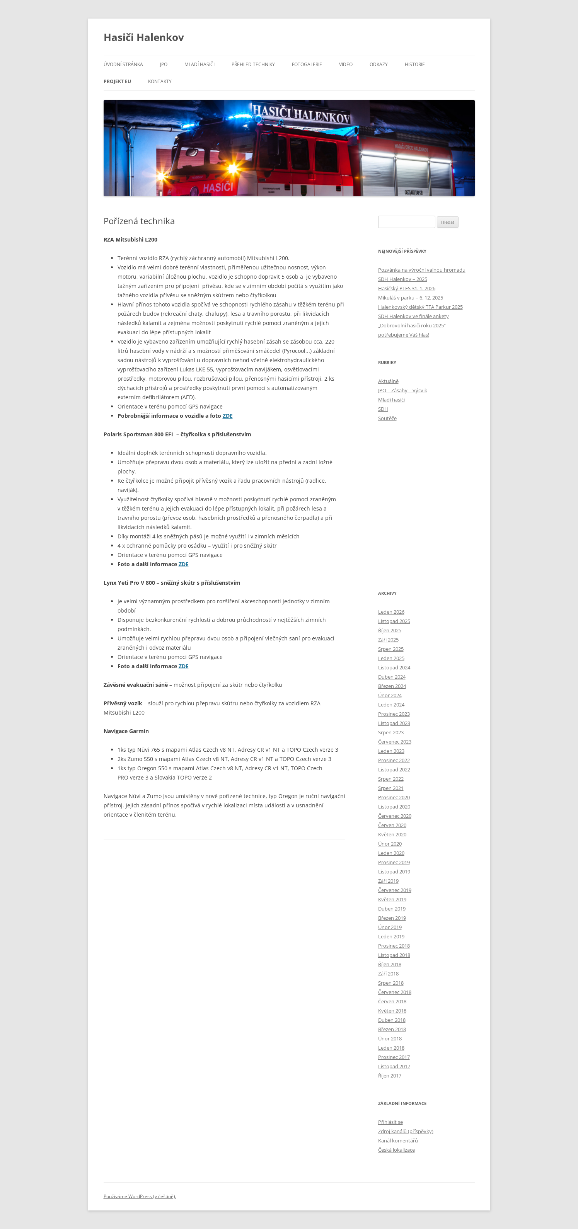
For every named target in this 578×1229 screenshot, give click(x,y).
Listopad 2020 (394, 806)
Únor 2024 (390, 695)
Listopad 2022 (394, 769)
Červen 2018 (392, 1001)
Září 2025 (388, 639)
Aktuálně (388, 381)
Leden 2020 (391, 852)
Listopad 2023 (394, 723)
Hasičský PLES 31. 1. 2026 (406, 288)
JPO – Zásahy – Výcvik (402, 390)
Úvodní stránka (123, 64)
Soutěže (387, 418)
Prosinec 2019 (394, 862)
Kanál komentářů (398, 1140)
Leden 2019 (391, 936)
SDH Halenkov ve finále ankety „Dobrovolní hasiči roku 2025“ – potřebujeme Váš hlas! (414, 325)
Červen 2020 (392, 825)
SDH (383, 408)
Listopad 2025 (394, 621)
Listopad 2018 (394, 955)
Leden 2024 (391, 704)
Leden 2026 (391, 611)
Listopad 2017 (394, 1066)
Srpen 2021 (391, 788)
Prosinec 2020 (394, 797)
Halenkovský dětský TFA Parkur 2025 (420, 306)
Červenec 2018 (394, 992)
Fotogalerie (307, 64)
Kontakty (160, 81)
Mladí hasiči (199, 64)
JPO (163, 64)
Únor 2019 (390, 927)
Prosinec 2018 (394, 945)
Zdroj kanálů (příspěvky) (405, 1131)
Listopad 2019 (394, 871)
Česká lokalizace (396, 1149)
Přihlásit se (390, 1121)
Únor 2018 (390, 1038)
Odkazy (379, 64)
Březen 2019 (392, 917)
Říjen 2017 (389, 1075)
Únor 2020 (390, 843)
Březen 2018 (392, 1029)
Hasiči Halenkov (144, 37)
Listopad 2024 (394, 667)
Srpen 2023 (391, 732)
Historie (415, 64)
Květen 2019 (392, 899)
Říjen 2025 (389, 630)
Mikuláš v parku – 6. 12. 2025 (410, 297)
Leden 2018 (391, 1047)
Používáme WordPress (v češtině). (140, 1196)
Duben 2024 (392, 676)
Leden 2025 (391, 658)
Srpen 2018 (391, 982)
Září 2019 (388, 880)
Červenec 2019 (394, 890)
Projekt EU (117, 81)
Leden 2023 (391, 750)
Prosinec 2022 (394, 760)
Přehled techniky (253, 64)
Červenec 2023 (394, 741)
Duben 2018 (392, 1019)
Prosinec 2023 (394, 713)
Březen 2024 (392, 686)
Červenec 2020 (394, 815)
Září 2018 (388, 973)
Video (346, 64)
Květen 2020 (392, 834)
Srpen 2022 (391, 778)
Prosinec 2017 (394, 1057)
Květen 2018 (392, 1010)
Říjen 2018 (389, 964)
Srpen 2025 (391, 648)
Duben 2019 (392, 908)
